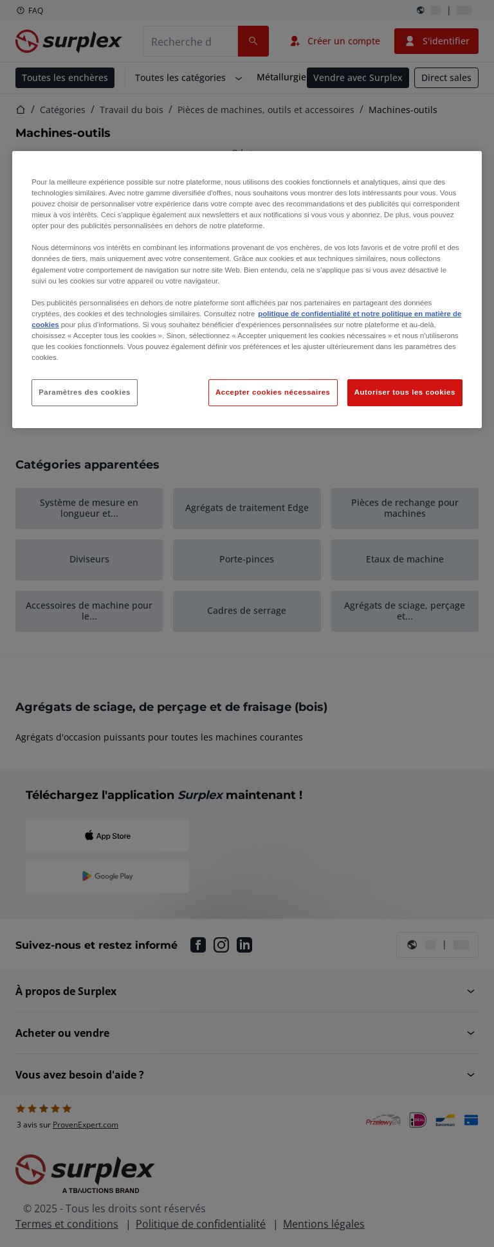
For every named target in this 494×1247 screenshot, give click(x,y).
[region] (247, 289)
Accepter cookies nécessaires (272, 392)
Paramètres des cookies (85, 392)
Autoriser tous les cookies (404, 392)
